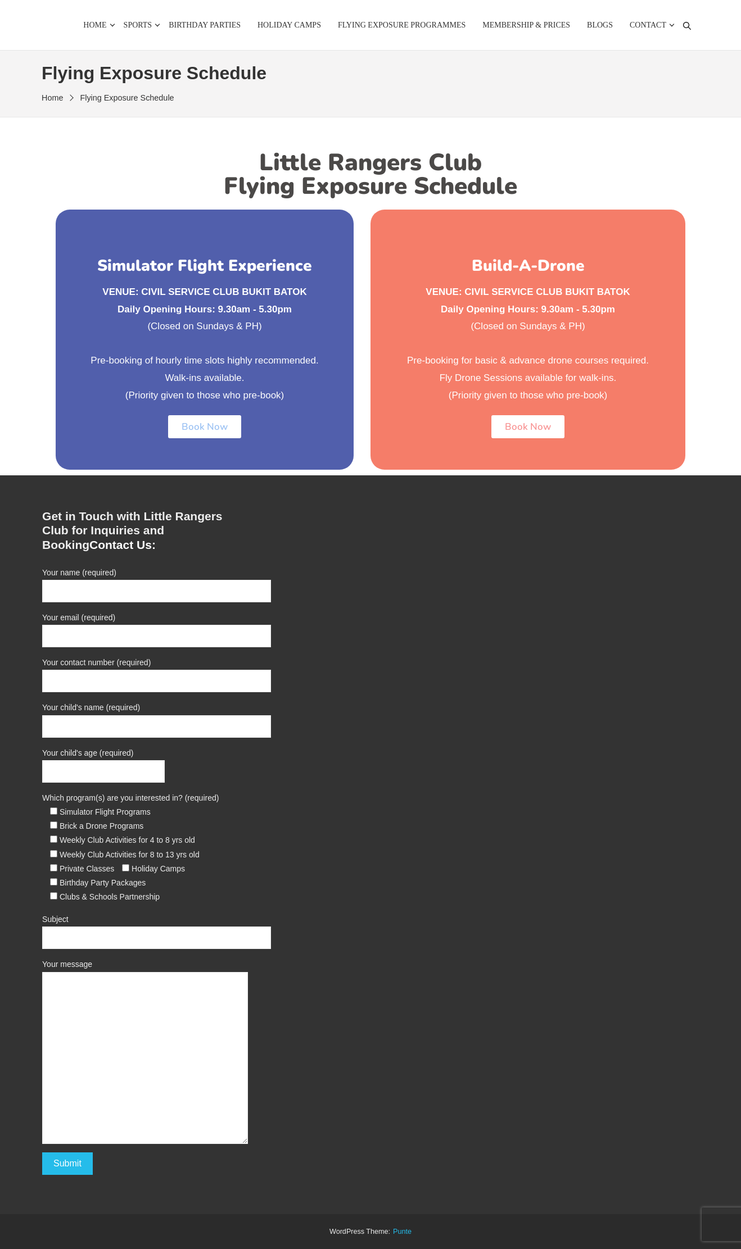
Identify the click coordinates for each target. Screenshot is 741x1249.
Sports (138, 25)
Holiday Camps (289, 25)
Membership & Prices (526, 25)
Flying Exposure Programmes (402, 25)
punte (402, 1232)
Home (94, 25)
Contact (648, 25)
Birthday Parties (205, 25)
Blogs (600, 25)
